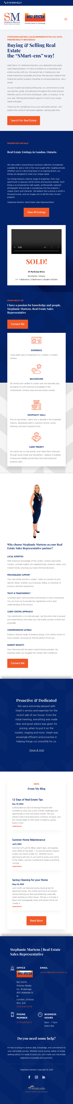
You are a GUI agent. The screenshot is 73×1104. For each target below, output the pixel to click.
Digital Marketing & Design (36, 1092)
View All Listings (36, 212)
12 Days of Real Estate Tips (27, 800)
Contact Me (17, 324)
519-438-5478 (24, 1006)
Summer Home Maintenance (28, 840)
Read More (36, 920)
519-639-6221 (24, 1022)
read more (17, 826)
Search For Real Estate (23, 120)
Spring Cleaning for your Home (30, 880)
